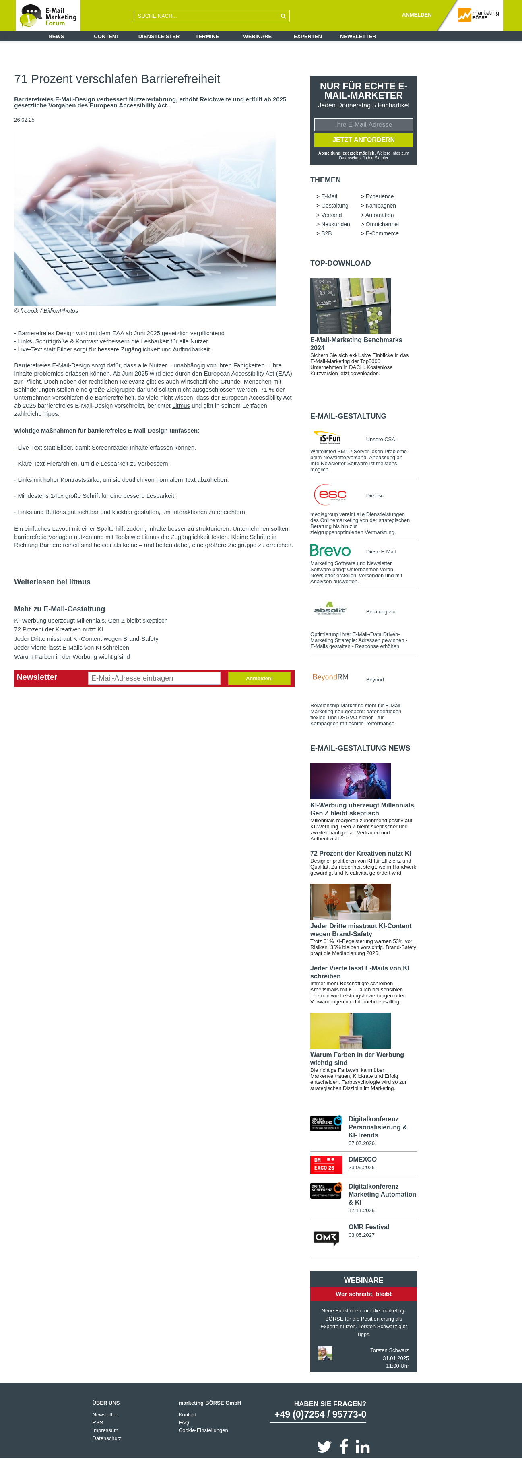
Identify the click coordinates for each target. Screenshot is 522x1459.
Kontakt (187, 1415)
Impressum (105, 1430)
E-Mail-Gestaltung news (360, 748)
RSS (98, 1423)
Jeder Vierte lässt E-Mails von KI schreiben (71, 647)
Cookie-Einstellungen (203, 1430)
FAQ (184, 1423)
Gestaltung (335, 205)
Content (106, 36)
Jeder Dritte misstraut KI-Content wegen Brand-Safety (86, 638)
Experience (380, 196)
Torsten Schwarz (389, 1350)
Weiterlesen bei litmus (52, 582)
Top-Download (340, 263)
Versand (331, 215)
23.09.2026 (362, 1167)
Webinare (257, 36)
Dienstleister (159, 36)
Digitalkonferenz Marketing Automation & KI (382, 1194)
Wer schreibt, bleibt (364, 1293)
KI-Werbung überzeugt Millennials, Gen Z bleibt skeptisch (91, 620)
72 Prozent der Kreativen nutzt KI (58, 629)
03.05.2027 (362, 1235)
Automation (379, 215)
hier (385, 158)
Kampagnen (381, 205)
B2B (326, 233)
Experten (308, 36)
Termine (207, 36)
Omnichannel (382, 224)
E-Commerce (382, 233)
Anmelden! (259, 678)
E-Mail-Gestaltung (348, 416)
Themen (325, 180)
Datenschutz (107, 1438)
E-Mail (329, 196)
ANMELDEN (417, 15)
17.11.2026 (362, 1210)
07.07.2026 (362, 1143)
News (56, 36)
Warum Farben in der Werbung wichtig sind (72, 656)
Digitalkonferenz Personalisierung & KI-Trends (378, 1127)
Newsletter (358, 36)
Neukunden (335, 224)
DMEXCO (363, 1159)
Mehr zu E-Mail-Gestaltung (59, 609)
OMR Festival (369, 1227)
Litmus (181, 405)
